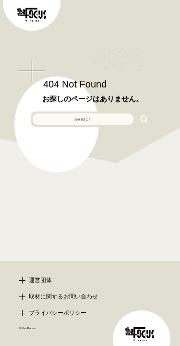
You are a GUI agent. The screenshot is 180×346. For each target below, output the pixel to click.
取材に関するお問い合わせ (63, 296)
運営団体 (40, 280)
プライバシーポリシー (57, 312)
